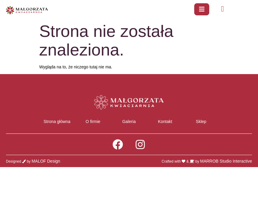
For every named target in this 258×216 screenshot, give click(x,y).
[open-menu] (202, 9)
